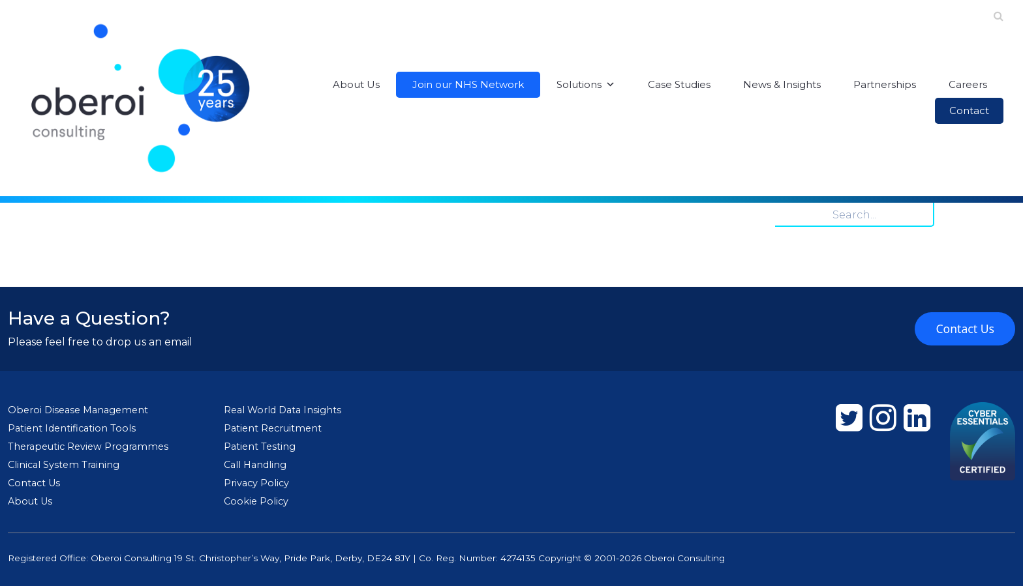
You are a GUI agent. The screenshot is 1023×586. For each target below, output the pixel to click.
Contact (969, 110)
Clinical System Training (63, 465)
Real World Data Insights (282, 410)
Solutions (586, 85)
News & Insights (782, 84)
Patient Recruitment (273, 428)
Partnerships (884, 84)
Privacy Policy (256, 483)
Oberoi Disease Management (78, 410)
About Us (356, 84)
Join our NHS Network (468, 84)
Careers (968, 84)
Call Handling (255, 465)
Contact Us (965, 328)
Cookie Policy (256, 501)
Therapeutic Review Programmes (88, 446)
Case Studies (679, 84)
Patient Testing (260, 446)
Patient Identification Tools (72, 428)
